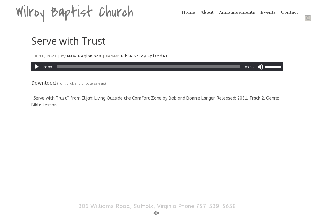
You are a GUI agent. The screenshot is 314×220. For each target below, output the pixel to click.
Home (188, 12)
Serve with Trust (68, 40)
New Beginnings (84, 56)
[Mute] (260, 67)
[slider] (148, 66)
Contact (289, 12)
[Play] (36, 67)
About (207, 12)
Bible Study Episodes (144, 56)
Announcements (237, 12)
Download (43, 83)
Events (268, 12)
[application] (156, 67)
